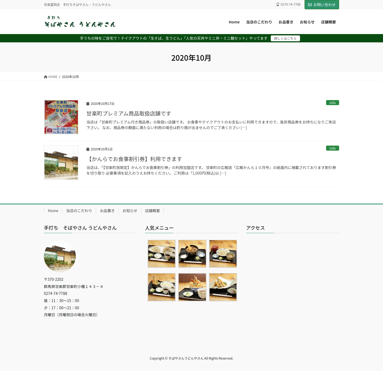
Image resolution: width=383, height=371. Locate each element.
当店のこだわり (79, 210)
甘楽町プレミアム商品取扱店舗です (128, 113)
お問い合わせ (322, 4)
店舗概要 (152, 210)
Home (53, 210)
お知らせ (129, 210)
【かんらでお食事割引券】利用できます (134, 159)
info (333, 102)
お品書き (107, 210)
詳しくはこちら (285, 38)
